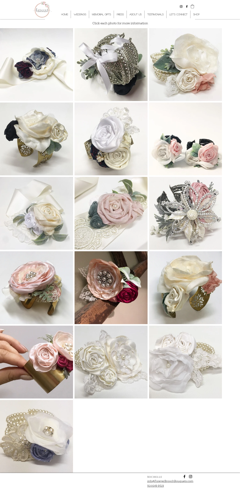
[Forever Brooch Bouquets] (184, 476)
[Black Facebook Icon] (187, 6)
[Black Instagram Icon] (181, 6)
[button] (192, 6)
